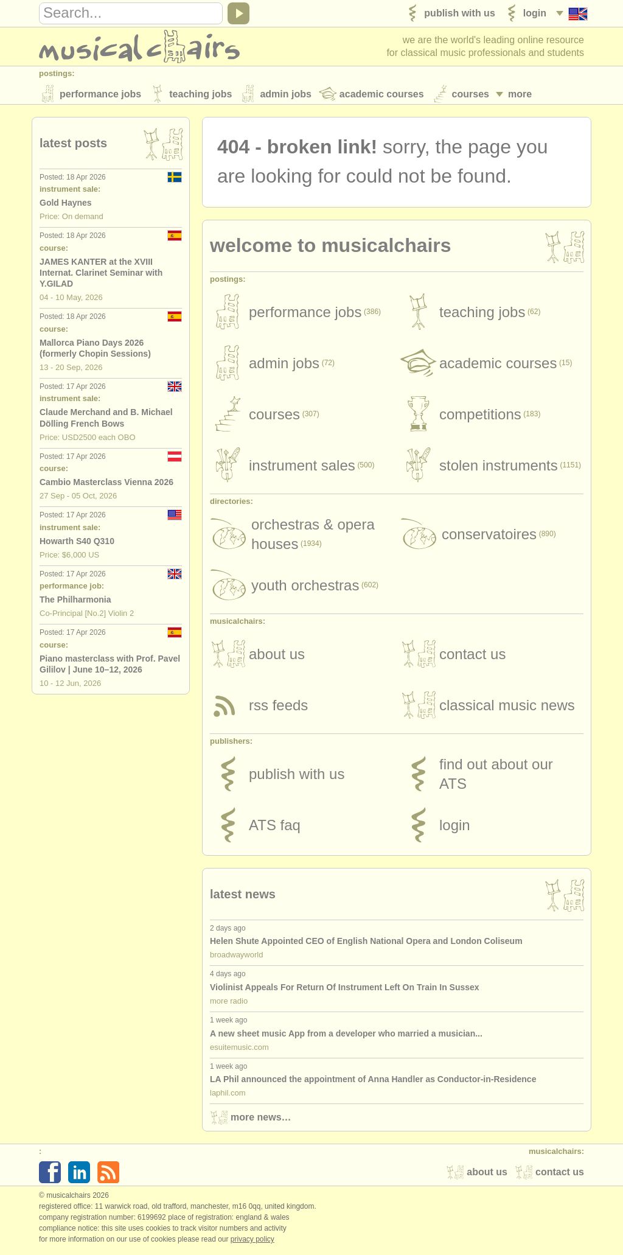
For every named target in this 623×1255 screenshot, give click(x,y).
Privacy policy (252, 1242)
